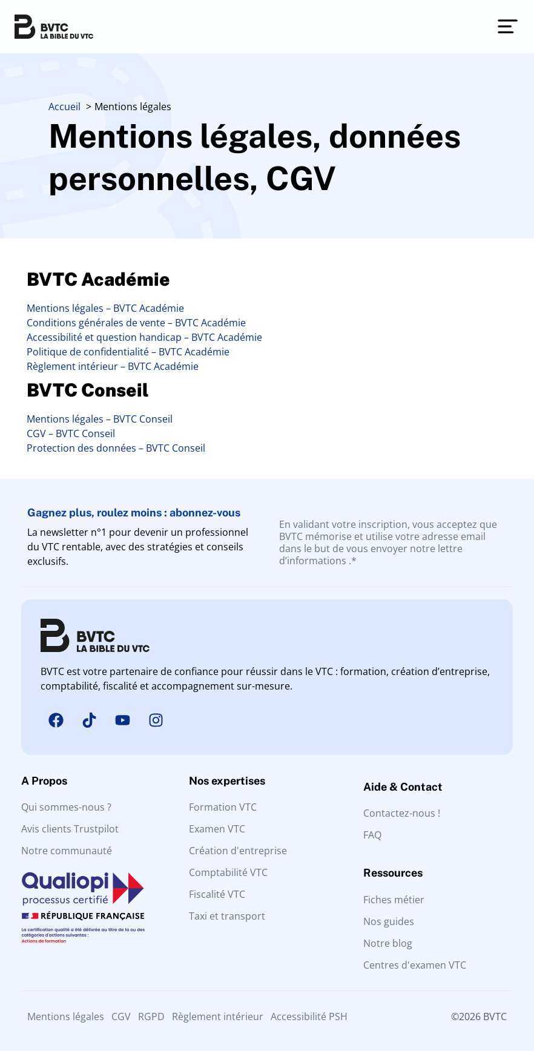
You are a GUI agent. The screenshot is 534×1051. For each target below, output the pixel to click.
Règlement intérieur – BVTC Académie (113, 366)
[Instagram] (155, 720)
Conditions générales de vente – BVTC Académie (136, 322)
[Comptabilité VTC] (266, 872)
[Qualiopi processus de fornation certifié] (83, 907)
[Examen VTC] (266, 829)
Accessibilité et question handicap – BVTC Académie (144, 337)
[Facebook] (56, 720)
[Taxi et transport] (266, 916)
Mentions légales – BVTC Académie (105, 308)
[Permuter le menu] (507, 26)
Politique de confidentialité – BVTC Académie (128, 351)
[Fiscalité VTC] (266, 894)
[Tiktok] (89, 720)
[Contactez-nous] (435, 813)
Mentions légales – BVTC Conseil (100, 419)
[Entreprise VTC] (266, 850)
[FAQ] (435, 835)
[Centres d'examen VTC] (435, 965)
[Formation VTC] (266, 807)
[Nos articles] (435, 943)
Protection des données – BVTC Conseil (116, 448)
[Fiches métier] (435, 899)
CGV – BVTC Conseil (71, 433)
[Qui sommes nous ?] (99, 807)
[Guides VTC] (435, 921)
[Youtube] (122, 720)
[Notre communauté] (99, 850)
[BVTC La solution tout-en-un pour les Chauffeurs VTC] (54, 27)
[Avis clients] (99, 829)
